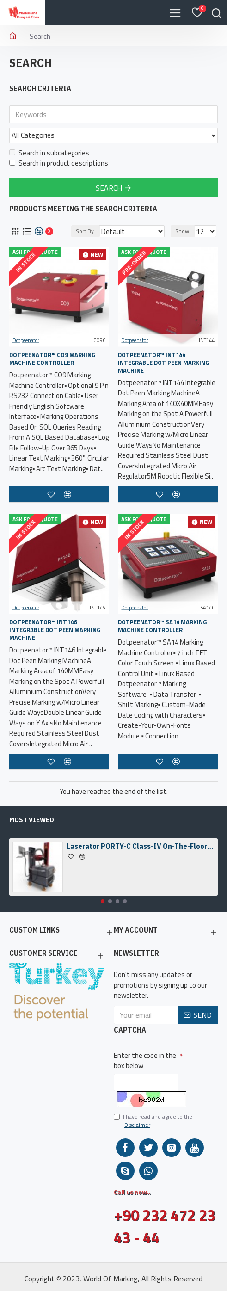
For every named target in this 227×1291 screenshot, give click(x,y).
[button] (102, 901)
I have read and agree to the (153, 1121)
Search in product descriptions (58, 163)
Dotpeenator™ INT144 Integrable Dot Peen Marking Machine (163, 363)
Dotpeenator (25, 340)
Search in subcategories (49, 153)
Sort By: (85, 231)
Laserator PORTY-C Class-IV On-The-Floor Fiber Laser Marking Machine (141, 846)
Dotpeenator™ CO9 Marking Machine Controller (52, 359)
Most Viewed (31, 820)
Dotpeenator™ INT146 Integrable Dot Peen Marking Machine (54, 630)
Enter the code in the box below (145, 1060)
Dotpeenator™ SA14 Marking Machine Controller (162, 626)
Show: (182, 231)
